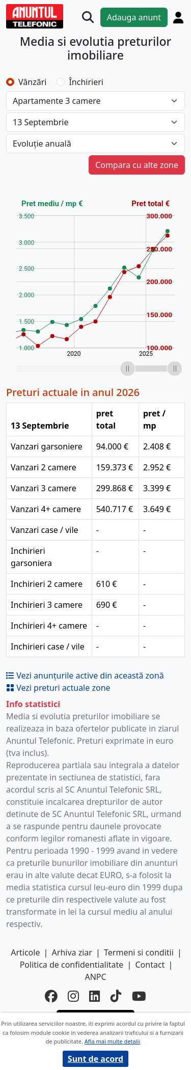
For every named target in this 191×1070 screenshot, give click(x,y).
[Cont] (178, 17)
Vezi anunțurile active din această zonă (85, 675)
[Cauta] (87, 17)
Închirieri (86, 82)
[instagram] (73, 996)
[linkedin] (94, 996)
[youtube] (139, 996)
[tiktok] (116, 996)
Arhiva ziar (72, 952)
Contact (150, 964)
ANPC (95, 976)
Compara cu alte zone (136, 165)
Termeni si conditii (139, 952)
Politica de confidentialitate (72, 964)
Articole (25, 952)
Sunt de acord (95, 1058)
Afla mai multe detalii (112, 1041)
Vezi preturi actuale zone (58, 687)
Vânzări (32, 82)
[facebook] (51, 996)
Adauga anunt (134, 17)
